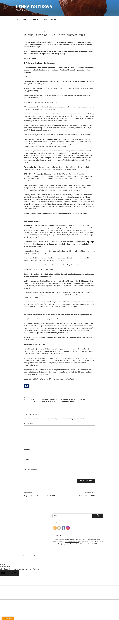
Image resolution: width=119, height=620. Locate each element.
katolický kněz (62, 400)
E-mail (27, 460)
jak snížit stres (48, 400)
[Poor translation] (14, 573)
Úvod (17, 19)
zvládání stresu (67, 401)
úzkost (57, 401)
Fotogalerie (35, 19)
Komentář (28, 423)
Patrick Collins (75, 400)
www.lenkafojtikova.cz (72, 542)
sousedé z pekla (40, 401)
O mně (45, 19)
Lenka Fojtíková (42, 32)
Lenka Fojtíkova (34, 7)
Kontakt (53, 19)
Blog (24, 19)
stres (50, 401)
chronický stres (33, 400)
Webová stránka (30, 470)
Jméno (27, 450)
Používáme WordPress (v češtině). (26, 556)
